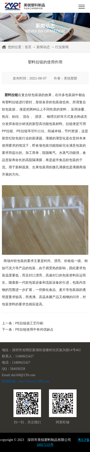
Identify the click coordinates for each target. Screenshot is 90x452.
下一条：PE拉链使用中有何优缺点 (28, 329)
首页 (28, 47)
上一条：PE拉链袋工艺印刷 (22, 323)
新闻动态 (43, 47)
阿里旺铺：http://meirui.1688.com (26, 381)
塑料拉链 (37, 131)
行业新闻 (62, 47)
